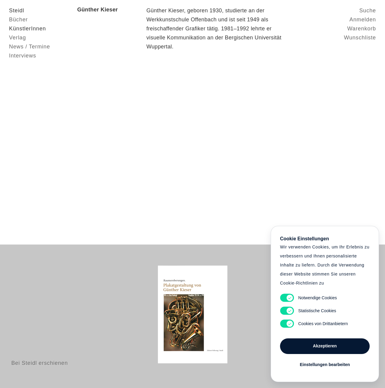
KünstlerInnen (27, 29)
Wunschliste (360, 38)
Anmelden (363, 20)
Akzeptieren (325, 345)
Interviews (22, 56)
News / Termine (29, 47)
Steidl (16, 11)
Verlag (17, 38)
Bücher (18, 20)
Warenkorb (361, 29)
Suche (367, 11)
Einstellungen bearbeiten (325, 364)
